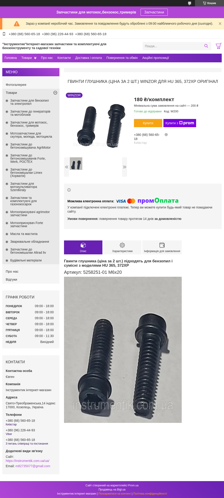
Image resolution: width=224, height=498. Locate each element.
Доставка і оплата (88, 58)
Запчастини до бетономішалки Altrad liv (28, 251)
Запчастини (154, 12)
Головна (11, 58)
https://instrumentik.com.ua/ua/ (27, 461)
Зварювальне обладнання (29, 241)
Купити (148, 123)
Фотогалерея (16, 85)
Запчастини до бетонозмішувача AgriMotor (30, 145)
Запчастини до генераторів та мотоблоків (30, 113)
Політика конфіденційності (150, 493)
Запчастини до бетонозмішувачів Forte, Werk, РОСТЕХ (28, 158)
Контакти (64, 58)
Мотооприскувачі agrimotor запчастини (30, 213)
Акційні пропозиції (155, 58)
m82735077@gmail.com (33, 466)
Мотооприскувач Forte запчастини (26, 224)
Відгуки (11, 279)
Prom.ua (133, 485)
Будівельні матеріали (26, 260)
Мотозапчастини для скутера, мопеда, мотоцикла (31, 135)
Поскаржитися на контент (114, 493)
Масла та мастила (23, 234)
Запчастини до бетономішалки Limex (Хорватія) (26, 173)
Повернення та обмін (122, 58)
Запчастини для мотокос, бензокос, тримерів (29, 124)
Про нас (47, 58)
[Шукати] (206, 46)
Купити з (179, 123)
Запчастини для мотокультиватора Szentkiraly (23, 187)
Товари (26, 58)
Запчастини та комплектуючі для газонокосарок (23, 201)
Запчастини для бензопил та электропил (29, 102)
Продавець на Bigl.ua (112, 489)
